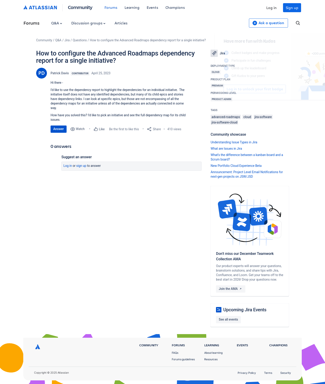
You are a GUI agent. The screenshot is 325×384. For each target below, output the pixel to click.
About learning (213, 352)
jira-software (263, 117)
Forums (110, 7)
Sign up (292, 7)
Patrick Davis (60, 73)
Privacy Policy (247, 373)
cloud (247, 117)
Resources (211, 359)
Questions (80, 40)
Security (285, 373)
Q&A (56, 23)
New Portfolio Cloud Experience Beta (236, 166)
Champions (175, 7)
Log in (271, 7)
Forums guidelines (183, 359)
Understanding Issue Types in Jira (234, 142)
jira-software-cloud (224, 122)
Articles (121, 23)
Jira (67, 40)
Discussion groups (88, 23)
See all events (228, 319)
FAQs (175, 352)
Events (152, 7)
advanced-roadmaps (225, 117)
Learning (132, 7)
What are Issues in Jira (226, 148)
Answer (58, 129)
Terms (268, 373)
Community (80, 7)
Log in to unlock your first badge (216, 88)
